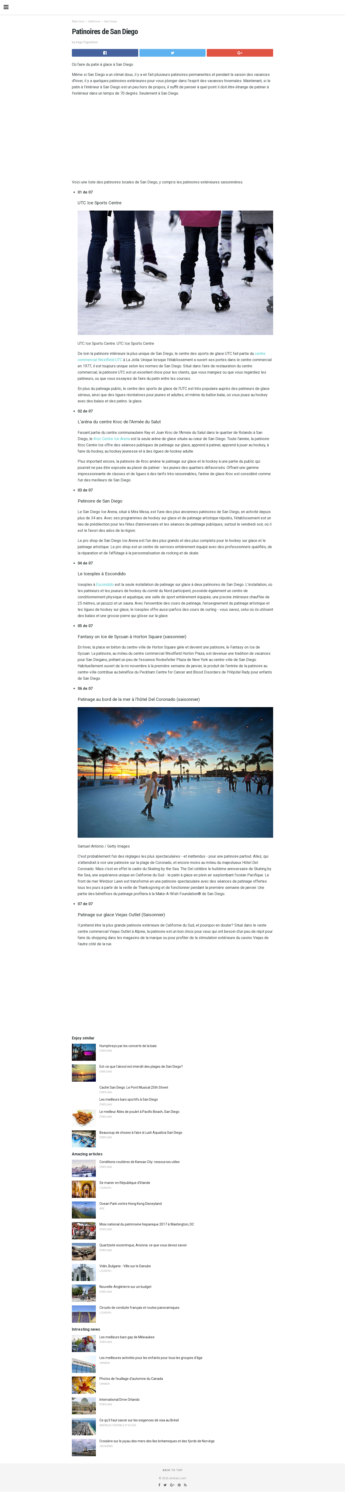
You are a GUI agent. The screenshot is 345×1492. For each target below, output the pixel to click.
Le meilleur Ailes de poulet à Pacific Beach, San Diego (139, 1112)
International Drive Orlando (119, 1399)
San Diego (110, 21)
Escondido (105, 584)
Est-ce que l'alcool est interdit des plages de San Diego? (141, 1066)
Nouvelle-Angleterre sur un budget (125, 1287)
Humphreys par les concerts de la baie (128, 1046)
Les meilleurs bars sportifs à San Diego (128, 1099)
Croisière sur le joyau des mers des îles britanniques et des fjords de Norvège (157, 1441)
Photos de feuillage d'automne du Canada (131, 1379)
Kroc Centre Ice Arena (111, 439)
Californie (94, 21)
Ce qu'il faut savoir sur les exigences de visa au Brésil (139, 1420)
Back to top (173, 1470)
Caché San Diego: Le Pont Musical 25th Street (133, 1087)
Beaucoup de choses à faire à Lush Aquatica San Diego (140, 1132)
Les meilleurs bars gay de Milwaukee (127, 1337)
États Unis (78, 21)
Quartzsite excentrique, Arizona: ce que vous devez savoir (143, 1245)
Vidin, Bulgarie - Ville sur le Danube (125, 1266)
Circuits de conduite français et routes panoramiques (139, 1308)
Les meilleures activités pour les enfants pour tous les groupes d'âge (150, 1358)
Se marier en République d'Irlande (124, 1183)
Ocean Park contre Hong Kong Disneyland (130, 1204)
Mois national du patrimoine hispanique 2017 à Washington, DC (146, 1224)
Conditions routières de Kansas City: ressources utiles (139, 1162)
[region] (172, 138)
